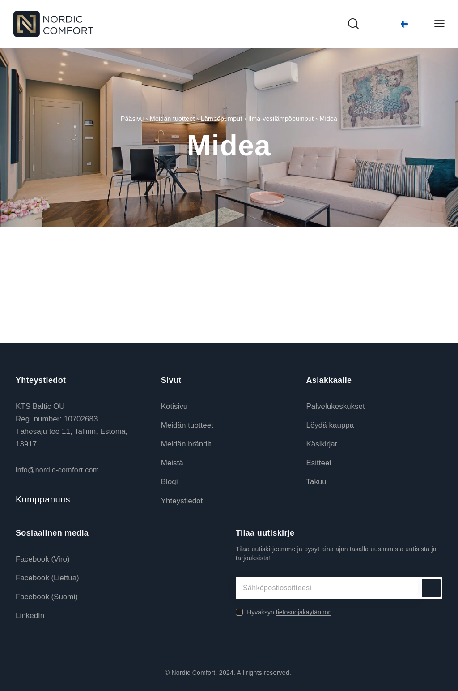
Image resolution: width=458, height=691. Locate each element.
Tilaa (431, 588)
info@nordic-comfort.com (57, 470)
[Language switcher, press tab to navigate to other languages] (396, 24)
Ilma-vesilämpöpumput (281, 118)
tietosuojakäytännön (304, 612)
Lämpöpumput (221, 118)
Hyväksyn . (290, 612)
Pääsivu (132, 118)
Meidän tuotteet (172, 118)
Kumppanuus (43, 499)
